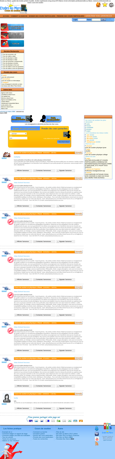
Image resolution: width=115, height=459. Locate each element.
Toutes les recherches (40, 439)
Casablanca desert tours (8, 94)
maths (87, 124)
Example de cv (7, 432)
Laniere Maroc (5, 101)
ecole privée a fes (6, 105)
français (88, 125)
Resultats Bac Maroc (63, 439)
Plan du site (60, 432)
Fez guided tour (5, 96)
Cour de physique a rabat (9, 58)
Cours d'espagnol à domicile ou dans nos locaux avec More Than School (11, 84)
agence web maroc (107, 440)
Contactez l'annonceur (43, 170)
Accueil (6, 16)
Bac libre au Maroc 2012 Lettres (67, 434)
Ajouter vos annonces (98, 16)
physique (88, 129)
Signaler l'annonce (65, 170)
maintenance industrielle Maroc (10, 103)
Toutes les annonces (9, 439)
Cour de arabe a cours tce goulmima (12, 66)
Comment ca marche (40, 432)
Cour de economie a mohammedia (11, 61)
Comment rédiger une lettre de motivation (16, 435)
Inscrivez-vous (109, 20)
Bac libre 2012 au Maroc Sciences (67, 435)
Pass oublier (109, 19)
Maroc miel (4, 108)
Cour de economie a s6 (8, 54)
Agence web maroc (6, 93)
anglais (87, 131)
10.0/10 (89, 135)
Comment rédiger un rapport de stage (15, 434)
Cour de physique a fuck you (10, 65)
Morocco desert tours (7, 98)
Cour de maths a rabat (8, 56)
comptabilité (89, 127)
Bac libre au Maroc (64, 437)
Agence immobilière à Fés (8, 100)
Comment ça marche (19, 16)
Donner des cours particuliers (42, 16)
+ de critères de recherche (51, 138)
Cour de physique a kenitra (9, 63)
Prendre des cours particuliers (70, 16)
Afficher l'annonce (23, 170)
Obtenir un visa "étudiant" (10, 441)
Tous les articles (7, 437)
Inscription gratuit (39, 434)
